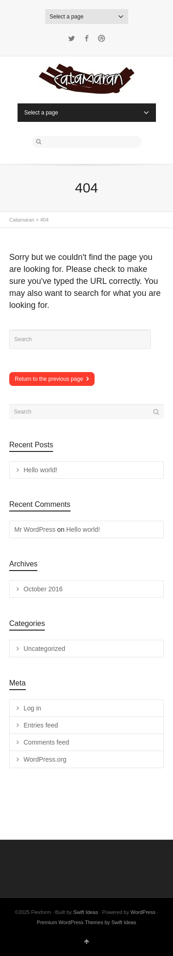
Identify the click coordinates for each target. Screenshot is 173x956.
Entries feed (41, 725)
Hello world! (40, 470)
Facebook (86, 38)
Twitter (71, 38)
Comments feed (46, 742)
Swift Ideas (85, 912)
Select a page (87, 16)
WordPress (143, 912)
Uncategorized (44, 648)
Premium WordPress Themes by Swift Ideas (86, 922)
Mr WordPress (34, 529)
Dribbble (101, 38)
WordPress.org (45, 759)
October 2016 (43, 589)
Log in (32, 708)
